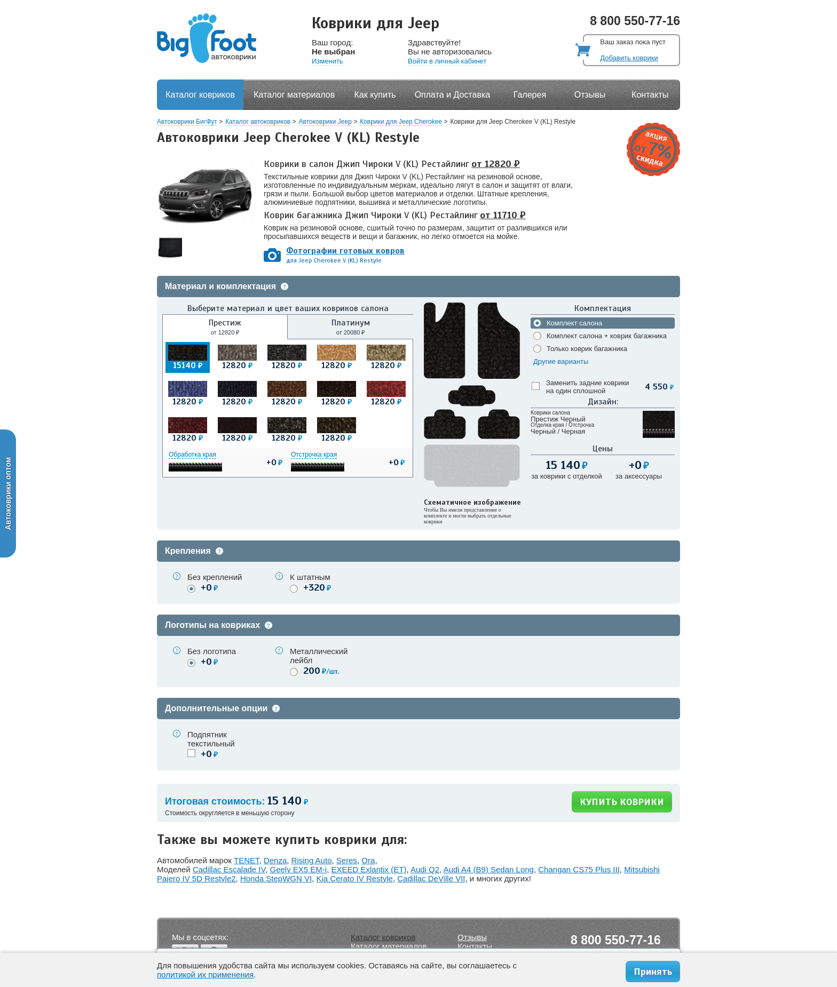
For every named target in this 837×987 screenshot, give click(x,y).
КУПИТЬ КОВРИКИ (622, 802)
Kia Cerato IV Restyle (355, 878)
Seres (346, 860)
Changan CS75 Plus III (579, 869)
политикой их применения (205, 974)
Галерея (530, 94)
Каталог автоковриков (257, 121)
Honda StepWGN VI (276, 878)
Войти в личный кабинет (447, 61)
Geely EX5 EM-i (298, 869)
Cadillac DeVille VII (431, 878)
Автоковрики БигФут (187, 121)
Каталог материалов (294, 94)
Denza (275, 860)
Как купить (375, 94)
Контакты (649, 94)
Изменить (327, 61)
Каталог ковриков (200, 94)
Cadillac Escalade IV (229, 869)
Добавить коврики (629, 58)
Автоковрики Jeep (325, 121)
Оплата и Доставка (453, 94)
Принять (653, 971)
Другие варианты (560, 361)
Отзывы (590, 94)
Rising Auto (311, 860)
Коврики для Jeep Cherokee (401, 121)
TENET (246, 860)
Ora (368, 860)
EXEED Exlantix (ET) (369, 869)
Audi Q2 (424, 869)
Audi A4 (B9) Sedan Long (489, 869)
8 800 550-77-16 (635, 21)
